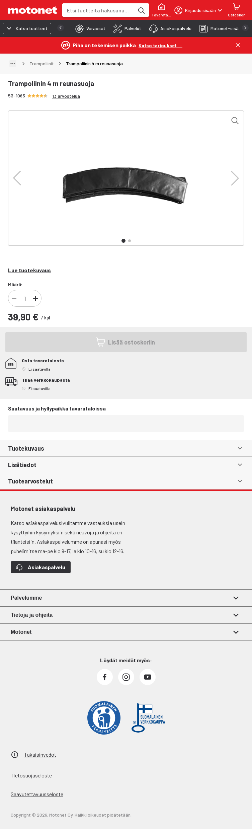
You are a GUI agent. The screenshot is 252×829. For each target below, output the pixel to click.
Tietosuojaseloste (31, 775)
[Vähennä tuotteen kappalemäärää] (14, 298)
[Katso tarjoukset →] (160, 45)
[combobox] (98, 10)
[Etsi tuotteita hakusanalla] (141, 10)
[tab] (88, 28)
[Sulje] (238, 45)
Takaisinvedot (40, 754)
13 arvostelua (66, 96)
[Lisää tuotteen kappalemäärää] (35, 298)
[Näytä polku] (12, 63)
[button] (17, 178)
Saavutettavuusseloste (37, 794)
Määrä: (15, 284)
